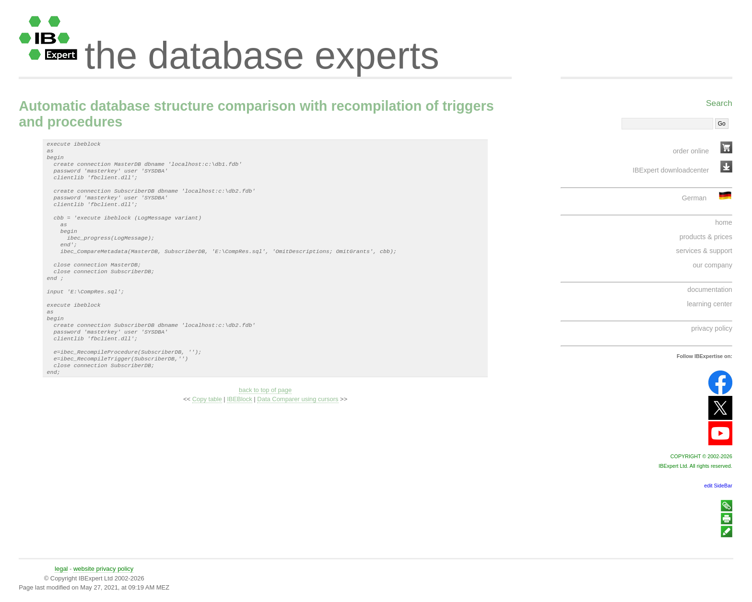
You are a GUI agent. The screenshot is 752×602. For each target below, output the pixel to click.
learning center (709, 304)
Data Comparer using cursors (297, 432)
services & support (704, 251)
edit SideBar (718, 485)
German (694, 198)
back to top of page (265, 423)
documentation (709, 289)
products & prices (706, 237)
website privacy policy (103, 568)
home (723, 222)
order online (691, 151)
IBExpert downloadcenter (671, 170)
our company (712, 265)
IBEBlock (239, 432)
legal (61, 568)
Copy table (207, 432)
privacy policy (711, 328)
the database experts (261, 47)
